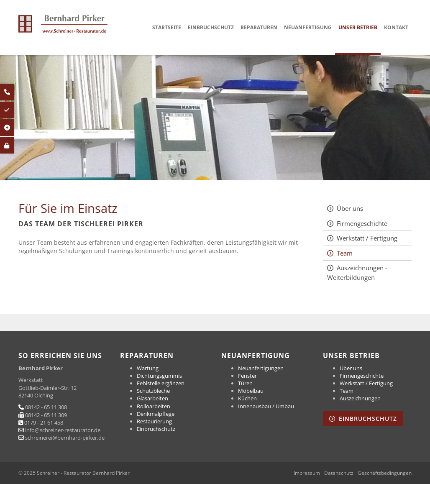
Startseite (166, 27)
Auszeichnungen (360, 398)
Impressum (307, 473)
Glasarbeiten (152, 398)
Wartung (148, 368)
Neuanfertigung (308, 27)
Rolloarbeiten (153, 406)
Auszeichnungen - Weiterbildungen (357, 273)
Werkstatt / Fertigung (367, 238)
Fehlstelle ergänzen (160, 383)
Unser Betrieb (357, 27)
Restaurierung (154, 421)
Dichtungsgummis (159, 375)
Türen (245, 383)
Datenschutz (338, 473)
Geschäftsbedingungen (385, 473)
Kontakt (396, 27)
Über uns (350, 208)
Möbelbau (251, 390)
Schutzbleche (153, 390)
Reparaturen (259, 27)
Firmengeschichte (362, 223)
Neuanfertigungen (261, 368)
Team (345, 253)
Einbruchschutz (211, 27)
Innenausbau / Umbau (266, 406)
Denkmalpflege (155, 413)
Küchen (247, 398)
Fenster (247, 375)
